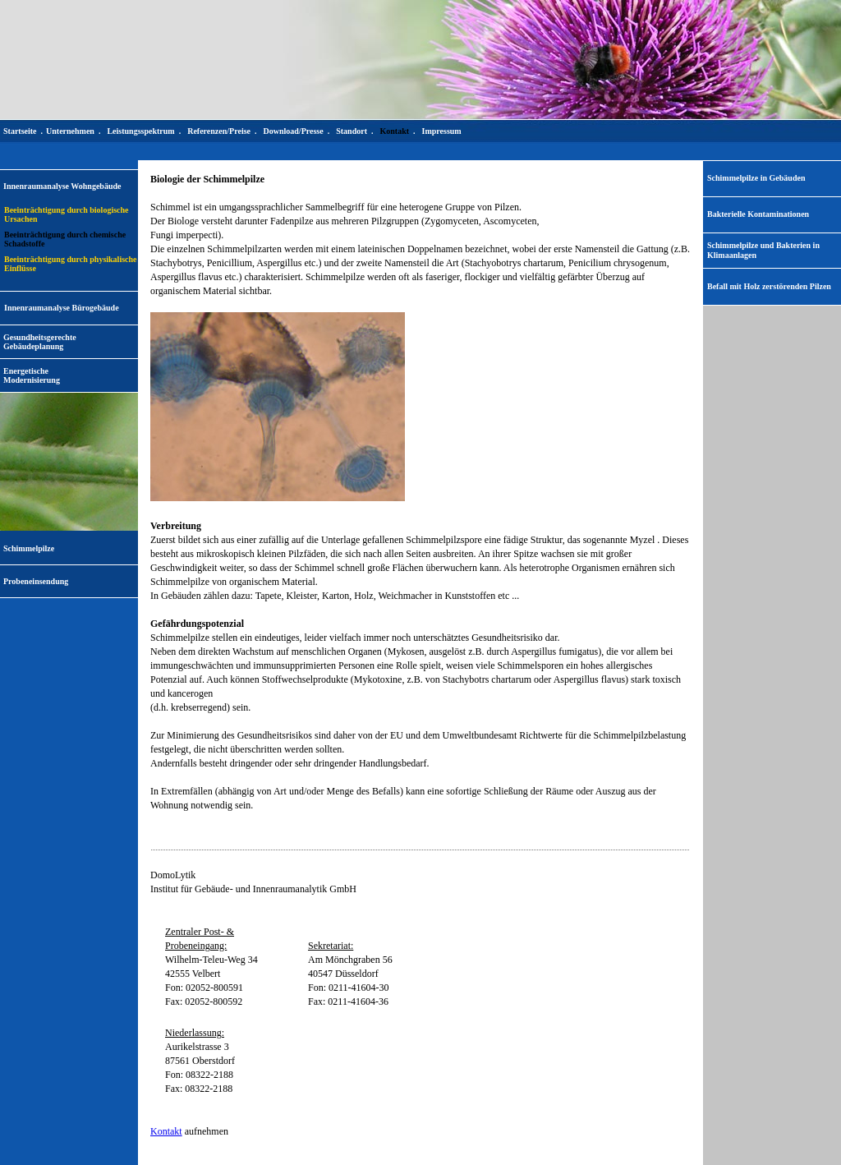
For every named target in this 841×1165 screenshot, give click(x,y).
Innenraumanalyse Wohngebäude (62, 186)
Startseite (20, 131)
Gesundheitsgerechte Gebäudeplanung (39, 342)
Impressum (442, 131)
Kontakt (166, 1131)
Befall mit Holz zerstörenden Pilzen (769, 286)
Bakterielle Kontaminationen (758, 214)
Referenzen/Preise (218, 131)
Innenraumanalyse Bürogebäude (61, 307)
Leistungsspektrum (140, 131)
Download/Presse (294, 131)
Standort (351, 131)
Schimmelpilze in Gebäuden (756, 177)
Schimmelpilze (28, 548)
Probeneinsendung (35, 581)
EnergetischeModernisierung (31, 375)
